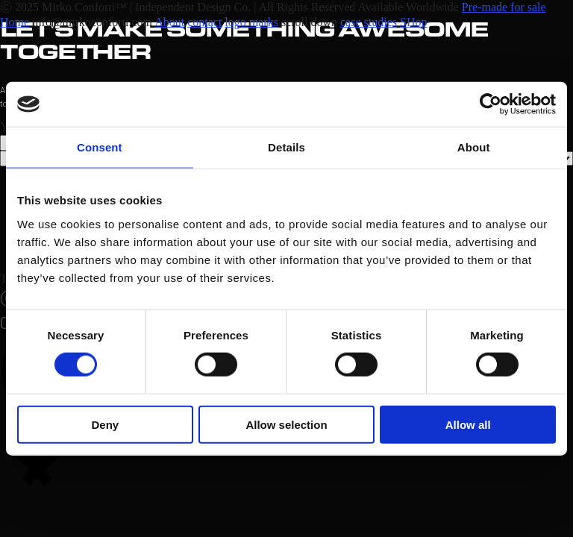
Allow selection (286, 424)
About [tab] (473, 147)
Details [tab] (286, 147)
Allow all (468, 424)
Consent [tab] (99, 147)
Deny (105, 424)
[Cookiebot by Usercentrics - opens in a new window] (490, 104)
